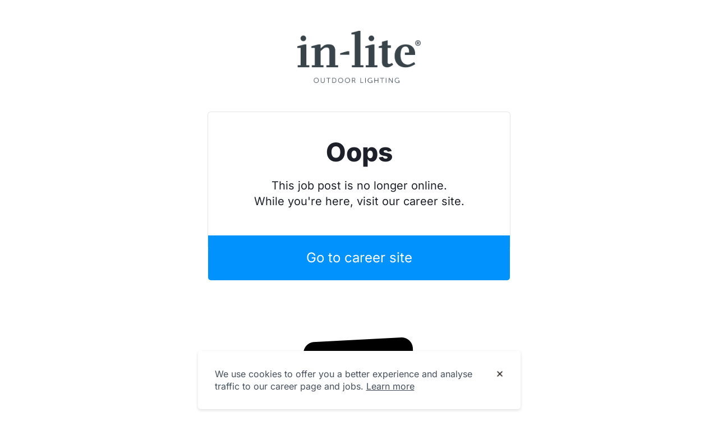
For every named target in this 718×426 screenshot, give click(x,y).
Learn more (390, 386)
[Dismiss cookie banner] (500, 374)
